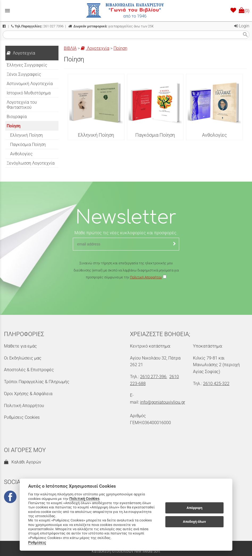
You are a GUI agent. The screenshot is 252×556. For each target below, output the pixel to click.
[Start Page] (126, 10)
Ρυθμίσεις (37, 542)
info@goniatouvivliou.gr (162, 402)
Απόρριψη (194, 508)
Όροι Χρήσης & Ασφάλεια (28, 393)
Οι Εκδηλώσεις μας (22, 358)
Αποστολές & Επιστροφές (29, 369)
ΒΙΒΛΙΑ (70, 48)
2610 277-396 (153, 376)
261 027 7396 (37, 26)
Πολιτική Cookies (84, 498)
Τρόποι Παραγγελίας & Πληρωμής (36, 381)
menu (7, 10)
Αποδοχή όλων (194, 522)
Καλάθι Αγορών (22, 462)
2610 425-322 (216, 383)
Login (241, 25)
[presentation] (126, 296)
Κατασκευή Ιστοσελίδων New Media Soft (126, 551)
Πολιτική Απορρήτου (146, 277)
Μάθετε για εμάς (20, 346)
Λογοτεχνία (95, 48)
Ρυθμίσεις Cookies (22, 417)
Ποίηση (120, 48)
